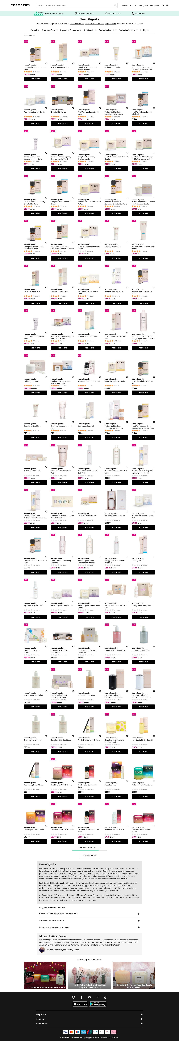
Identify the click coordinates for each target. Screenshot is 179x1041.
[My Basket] (162, 5)
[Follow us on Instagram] (73, 997)
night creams (110, 23)
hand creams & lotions (94, 23)
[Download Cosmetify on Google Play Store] (97, 1004)
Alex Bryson (61, 949)
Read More (138, 24)
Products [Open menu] (133, 5)
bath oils (119, 876)
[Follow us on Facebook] (81, 997)
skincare (131, 876)
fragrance (59, 873)
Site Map (115, 1037)
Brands (125, 5)
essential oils (82, 873)
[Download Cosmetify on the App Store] (80, 1004)
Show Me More (89, 855)
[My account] (167, 5)
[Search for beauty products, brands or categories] (77, 5)
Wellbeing (87, 868)
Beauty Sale (143, 5)
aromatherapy (84, 876)
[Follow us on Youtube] (89, 997)
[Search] (115, 5)
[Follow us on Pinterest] (97, 997)
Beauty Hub (154, 5)
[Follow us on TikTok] (105, 997)
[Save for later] (44, 62)
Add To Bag (35, 79)
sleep (70, 876)
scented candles (77, 23)
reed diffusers (107, 876)
